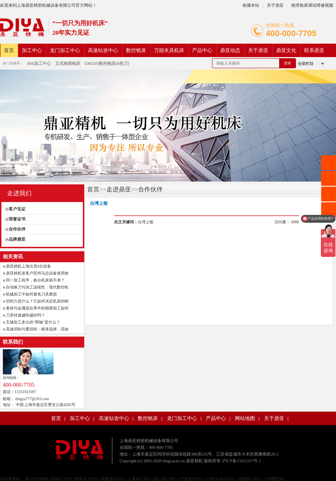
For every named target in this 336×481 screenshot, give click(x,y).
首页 (9, 50)
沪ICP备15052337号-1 (241, 461)
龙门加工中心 (65, 50)
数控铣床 (136, 50)
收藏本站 (250, 5)
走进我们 (19, 193)
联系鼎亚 (314, 50)
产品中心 (202, 50)
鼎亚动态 (230, 50)
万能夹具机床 (169, 50)
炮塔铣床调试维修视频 (312, 5)
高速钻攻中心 (103, 50)
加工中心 (32, 50)
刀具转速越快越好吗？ (25, 315)
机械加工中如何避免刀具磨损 (31, 294)
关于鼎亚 (275, 5)
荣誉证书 (17, 219)
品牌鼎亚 (17, 239)
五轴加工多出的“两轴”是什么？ (33, 322)
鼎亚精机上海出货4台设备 (28, 266)
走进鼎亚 (118, 189)
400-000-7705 (291, 33)
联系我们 (13, 342)
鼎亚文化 (286, 50)
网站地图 (245, 418)
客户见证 (17, 209)
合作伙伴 (17, 229)
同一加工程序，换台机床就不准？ (35, 280)
